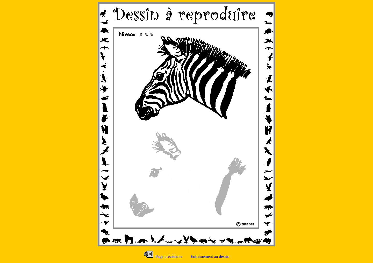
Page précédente (168, 256)
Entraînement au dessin (210, 256)
